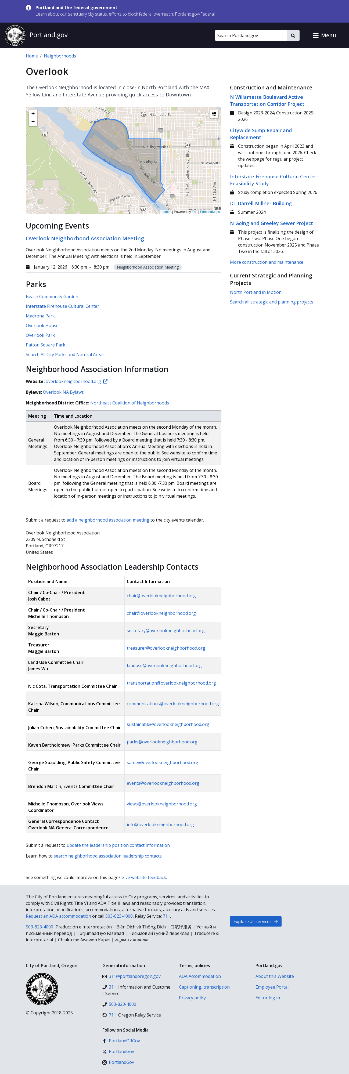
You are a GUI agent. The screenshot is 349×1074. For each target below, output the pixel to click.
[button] (324, 35)
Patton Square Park (45, 345)
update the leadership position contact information (118, 845)
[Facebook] (121, 1040)
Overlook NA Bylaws (63, 392)
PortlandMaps (210, 212)
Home (32, 56)
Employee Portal (272, 987)
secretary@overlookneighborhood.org (166, 631)
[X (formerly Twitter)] (118, 1051)
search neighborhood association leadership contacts (108, 856)
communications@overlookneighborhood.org (173, 704)
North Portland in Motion (256, 292)
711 (166, 916)
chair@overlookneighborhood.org (161, 596)
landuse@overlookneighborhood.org (164, 665)
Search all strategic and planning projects (271, 302)
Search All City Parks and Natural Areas (65, 354)
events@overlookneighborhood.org (163, 783)
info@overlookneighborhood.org (160, 824)
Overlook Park (40, 335)
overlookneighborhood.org (76, 381)
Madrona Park (40, 316)
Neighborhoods (60, 56)
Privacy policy (192, 998)
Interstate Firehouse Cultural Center (62, 306)
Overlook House (42, 325)
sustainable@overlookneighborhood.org (168, 724)
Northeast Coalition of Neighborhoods (129, 403)
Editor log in (268, 998)
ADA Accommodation (200, 976)
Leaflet (166, 212)
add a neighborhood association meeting (108, 520)
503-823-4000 (119, 916)
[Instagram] (118, 1062)
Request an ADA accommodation (58, 916)
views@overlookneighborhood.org (162, 804)
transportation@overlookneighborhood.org (171, 683)
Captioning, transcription (204, 987)
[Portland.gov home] (36, 35)
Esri (194, 212)
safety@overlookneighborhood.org (162, 762)
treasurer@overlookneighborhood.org (166, 648)
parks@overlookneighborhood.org (162, 742)
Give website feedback (143, 877)
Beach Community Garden (52, 296)
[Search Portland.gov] (251, 35)
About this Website (275, 976)
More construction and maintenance (266, 262)
